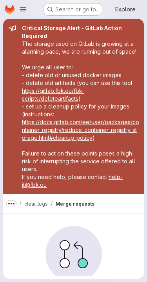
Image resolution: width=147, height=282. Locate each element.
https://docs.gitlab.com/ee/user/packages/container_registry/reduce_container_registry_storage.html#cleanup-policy (80, 130)
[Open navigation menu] (23, 9)
